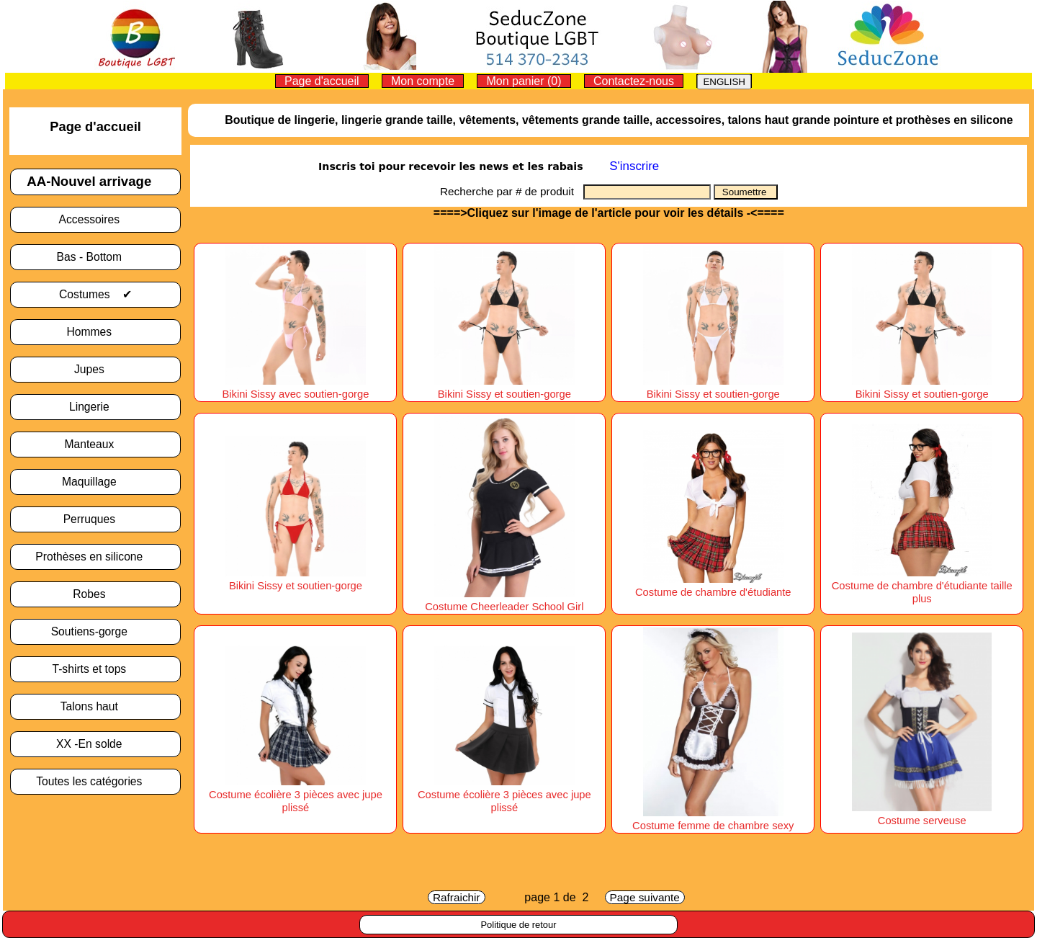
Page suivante (645, 897)
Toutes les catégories (95, 781)
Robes (95, 594)
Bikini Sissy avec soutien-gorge (295, 387)
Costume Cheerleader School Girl (504, 600)
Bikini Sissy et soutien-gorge (504, 387)
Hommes (95, 332)
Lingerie (95, 407)
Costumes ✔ (95, 294)
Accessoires (96, 219)
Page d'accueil (321, 81)
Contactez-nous (633, 81)
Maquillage (95, 481)
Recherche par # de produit (511, 191)
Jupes (95, 369)
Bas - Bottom (96, 257)
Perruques (95, 519)
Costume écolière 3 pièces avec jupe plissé (295, 794)
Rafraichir (456, 897)
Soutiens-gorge (95, 631)
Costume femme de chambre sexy (713, 819)
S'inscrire (634, 166)
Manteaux (95, 444)
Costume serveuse (922, 814)
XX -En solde (95, 744)
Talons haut (95, 706)
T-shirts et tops (95, 669)
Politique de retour (518, 924)
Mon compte (422, 81)
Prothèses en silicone (95, 556)
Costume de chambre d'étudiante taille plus (922, 585)
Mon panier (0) (523, 81)
